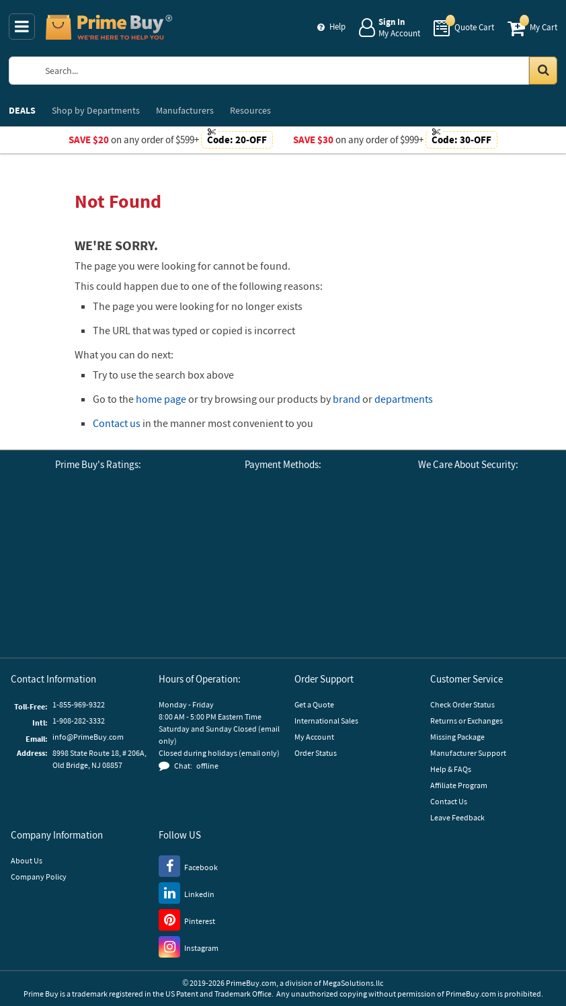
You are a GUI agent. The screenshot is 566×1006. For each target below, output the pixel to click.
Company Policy (39, 877)
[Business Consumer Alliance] (98, 538)
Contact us (116, 423)
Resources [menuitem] (250, 110)
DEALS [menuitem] (22, 110)
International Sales (326, 720)
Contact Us (448, 801)
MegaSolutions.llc (353, 983)
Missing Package (457, 737)
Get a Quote (314, 704)
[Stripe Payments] (446, 524)
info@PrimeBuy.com (88, 737)
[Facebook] (188, 865)
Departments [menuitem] (96, 110)
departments (403, 398)
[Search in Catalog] (543, 70)
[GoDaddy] (468, 610)
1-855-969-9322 (78, 704)
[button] (98, 597)
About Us (26, 860)
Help (337, 26)
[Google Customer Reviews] (38, 538)
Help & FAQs (450, 769)
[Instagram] (188, 946)
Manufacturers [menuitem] (185, 110)
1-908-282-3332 (78, 720)
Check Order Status (462, 704)
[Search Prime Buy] (296, 70)
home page (161, 398)
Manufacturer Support (468, 753)
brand (346, 398)
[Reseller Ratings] (159, 538)
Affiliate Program (458, 785)
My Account (314, 737)
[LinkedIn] (186, 892)
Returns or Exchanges (466, 720)
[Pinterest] (187, 919)
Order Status (315, 753)
